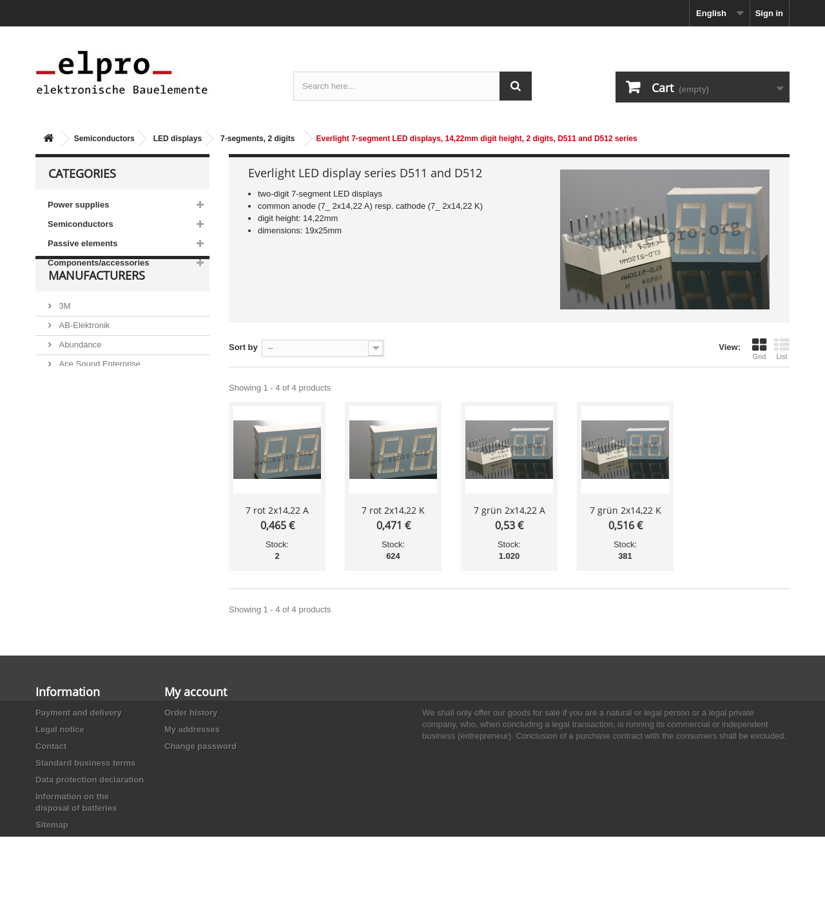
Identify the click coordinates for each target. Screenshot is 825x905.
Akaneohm (78, 452)
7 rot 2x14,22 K (393, 510)
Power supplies (78, 204)
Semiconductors (104, 138)
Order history (190, 712)
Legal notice (59, 729)
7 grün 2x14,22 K (625, 510)
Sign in (769, 13)
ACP (66, 413)
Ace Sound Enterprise (99, 394)
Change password (200, 746)
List (782, 348)
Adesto (71, 433)
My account (195, 691)
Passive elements (82, 243)
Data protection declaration (89, 779)
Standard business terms (85, 763)
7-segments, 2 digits (257, 138)
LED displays (177, 138)
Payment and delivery (78, 712)
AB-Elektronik (83, 355)
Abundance (79, 375)
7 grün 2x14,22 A (509, 510)
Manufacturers (96, 310)
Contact (50, 746)
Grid (759, 348)
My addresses (192, 729)
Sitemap (51, 825)
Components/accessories (99, 263)
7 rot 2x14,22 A (277, 510)
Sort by (243, 347)
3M (64, 336)
